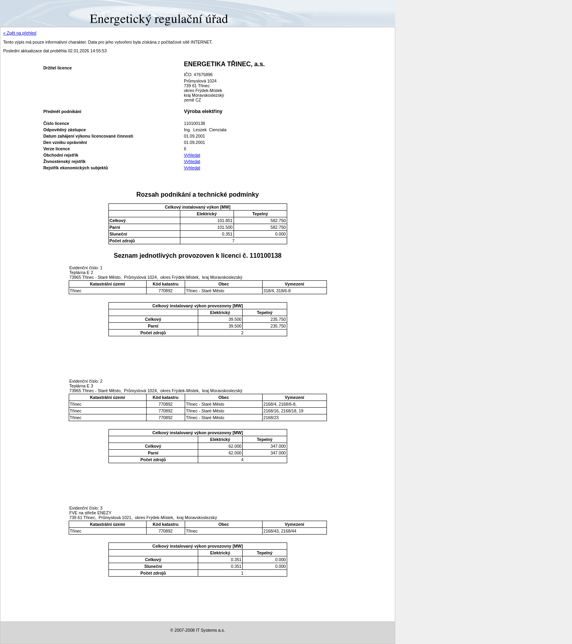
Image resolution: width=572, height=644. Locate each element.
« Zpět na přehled (20, 33)
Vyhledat (192, 155)
